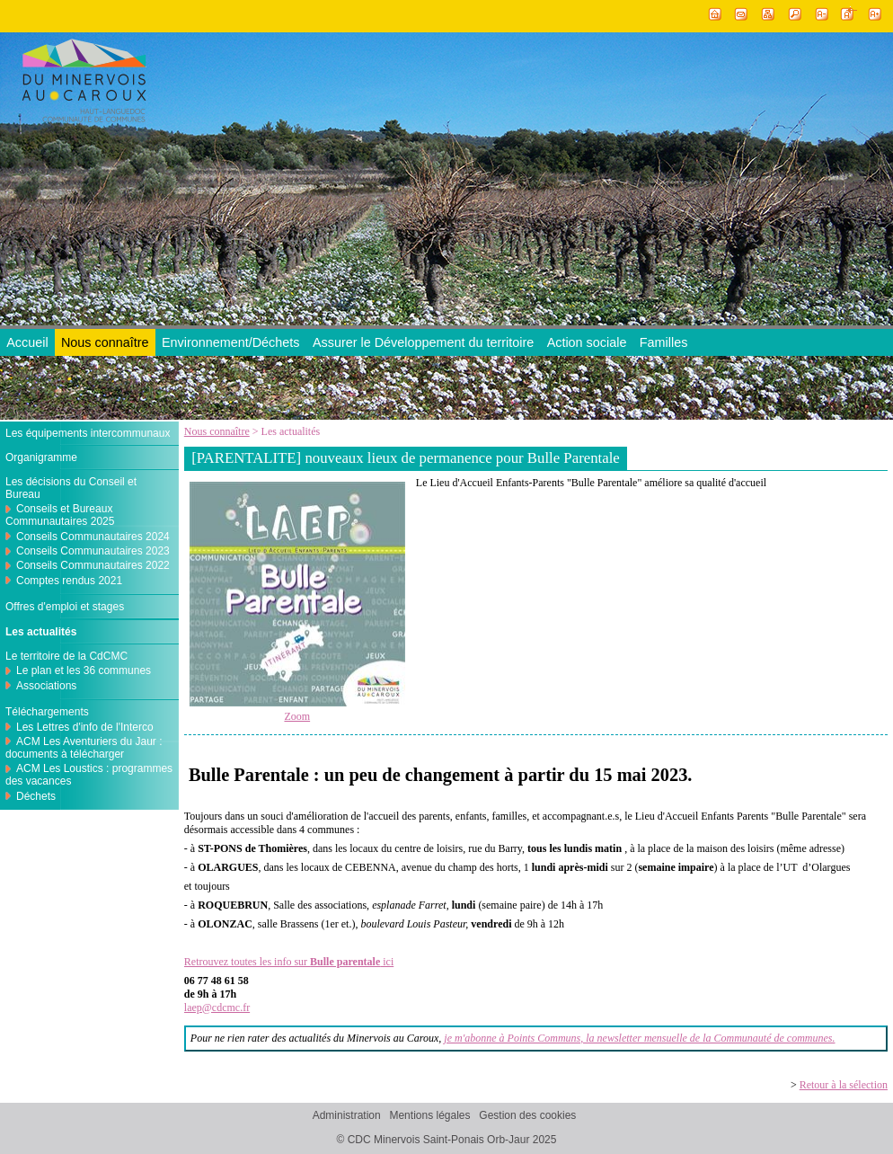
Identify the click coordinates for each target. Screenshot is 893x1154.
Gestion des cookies (527, 1115)
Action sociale (587, 342)
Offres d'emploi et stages (64, 606)
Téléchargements (47, 712)
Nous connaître (105, 342)
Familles (664, 342)
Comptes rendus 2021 (69, 580)
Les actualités (40, 632)
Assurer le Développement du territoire (423, 342)
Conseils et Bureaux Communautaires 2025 (59, 515)
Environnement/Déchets (231, 342)
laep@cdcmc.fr (217, 1007)
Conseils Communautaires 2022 (93, 565)
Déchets (36, 796)
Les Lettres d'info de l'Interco (85, 727)
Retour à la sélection (844, 1085)
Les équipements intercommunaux (87, 433)
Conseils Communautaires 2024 (93, 536)
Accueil (27, 342)
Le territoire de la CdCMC (66, 656)
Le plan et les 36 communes (83, 670)
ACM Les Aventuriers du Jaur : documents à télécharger (84, 747)
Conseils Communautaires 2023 (93, 551)
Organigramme (41, 457)
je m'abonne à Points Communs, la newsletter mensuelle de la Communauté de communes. (639, 1038)
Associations (46, 685)
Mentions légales (429, 1115)
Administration (347, 1115)
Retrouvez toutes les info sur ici (288, 961)
